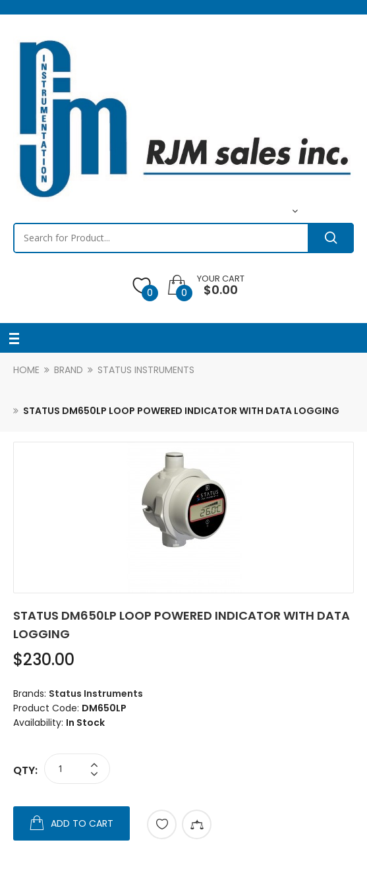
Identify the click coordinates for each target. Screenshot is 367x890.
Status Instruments (146, 369)
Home (26, 369)
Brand (68, 369)
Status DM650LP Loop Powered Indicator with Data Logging (181, 410)
